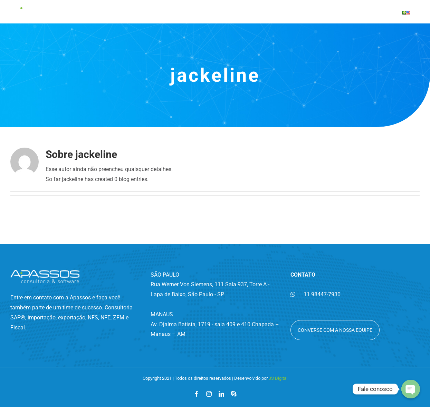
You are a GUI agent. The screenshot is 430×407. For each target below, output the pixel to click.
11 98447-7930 (315, 294)
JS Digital (278, 378)
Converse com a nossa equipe (335, 330)
